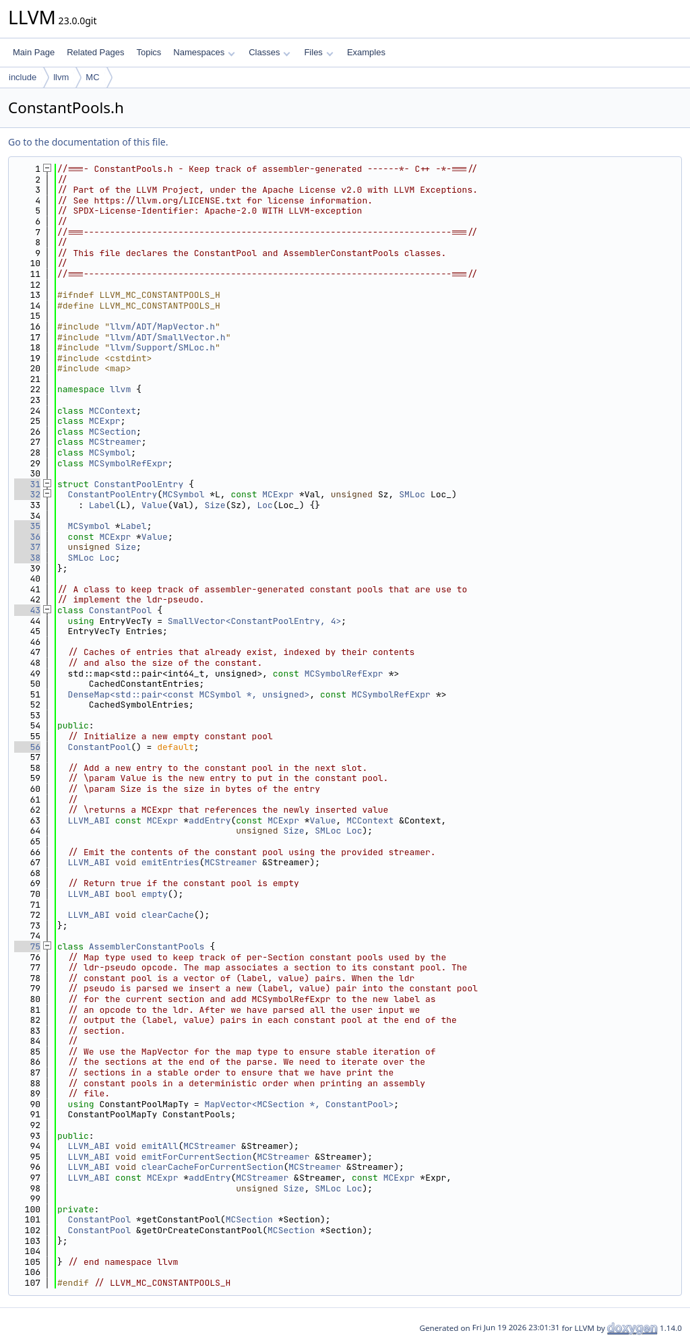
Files (318, 52)
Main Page (34, 52)
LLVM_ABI (89, 820)
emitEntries (170, 862)
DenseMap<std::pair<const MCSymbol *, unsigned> (189, 694)
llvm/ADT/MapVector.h (162, 326)
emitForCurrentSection (197, 1156)
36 (27, 536)
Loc (264, 505)
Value (155, 505)
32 (27, 494)
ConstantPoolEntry (139, 484)
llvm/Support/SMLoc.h (162, 347)
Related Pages (95, 52)
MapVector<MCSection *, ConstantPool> (299, 1104)
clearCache (168, 915)
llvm (61, 77)
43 (27, 610)
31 (27, 484)
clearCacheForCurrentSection (213, 1167)
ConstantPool (120, 610)
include (22, 77)
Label (102, 505)
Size (214, 505)
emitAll (160, 1146)
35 (27, 526)
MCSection (112, 431)
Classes (269, 52)
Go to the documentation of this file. (88, 141)
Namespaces (203, 52)
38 (27, 557)
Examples (366, 52)
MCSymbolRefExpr (128, 463)
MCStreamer (115, 441)
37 (27, 547)
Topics (148, 52)
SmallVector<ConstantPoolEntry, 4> (254, 621)
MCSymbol (110, 452)
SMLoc (412, 494)
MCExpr (105, 421)
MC (92, 77)
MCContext (112, 410)
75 (27, 946)
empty (155, 894)
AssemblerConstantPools (147, 946)
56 (27, 747)
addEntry (209, 820)
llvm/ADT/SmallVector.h (168, 337)
